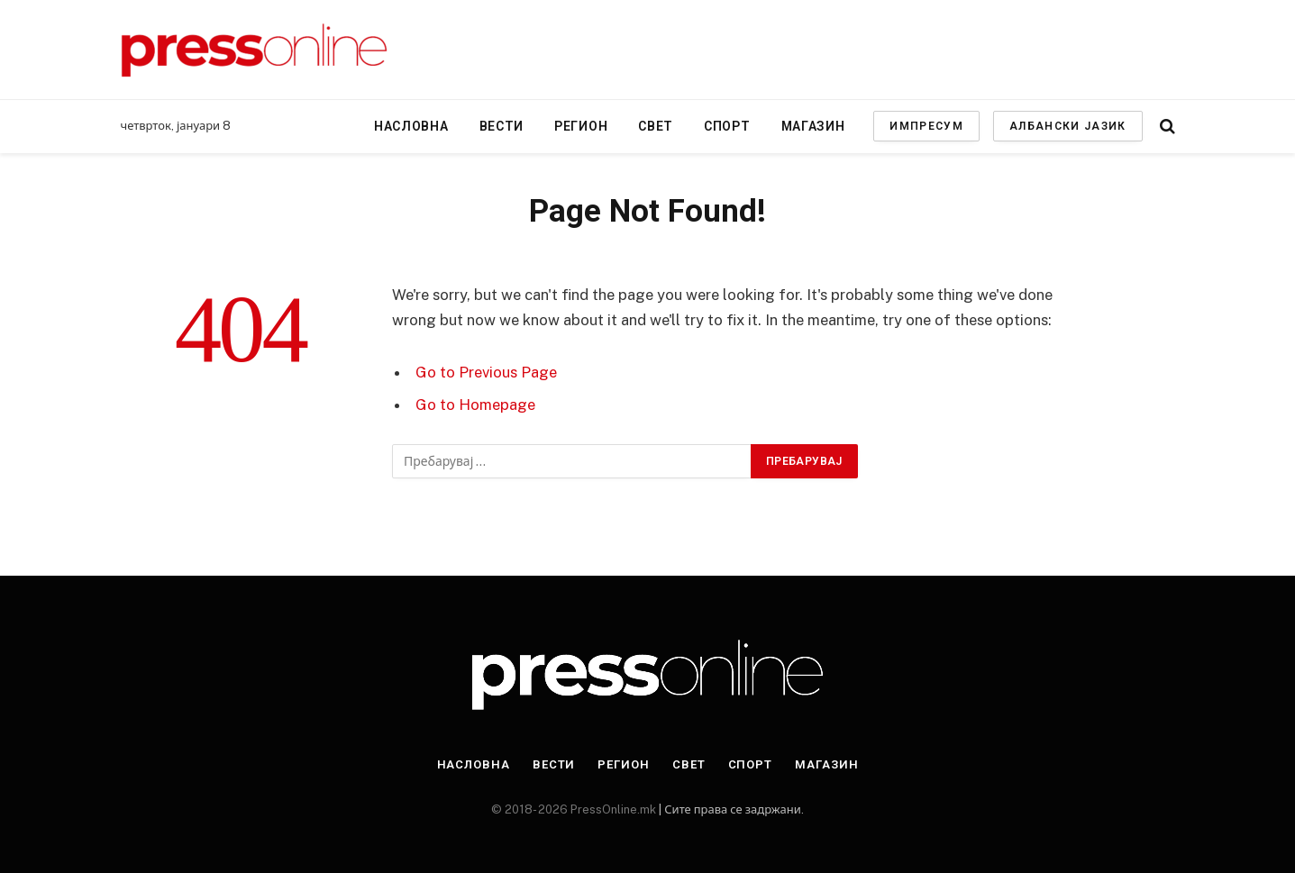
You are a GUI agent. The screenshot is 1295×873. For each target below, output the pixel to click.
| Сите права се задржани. (729, 809)
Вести (501, 126)
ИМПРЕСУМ (926, 126)
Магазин (813, 126)
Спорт (727, 126)
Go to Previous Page (486, 372)
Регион (580, 126)
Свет (655, 126)
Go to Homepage (475, 405)
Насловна (411, 126)
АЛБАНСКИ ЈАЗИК (1067, 126)
